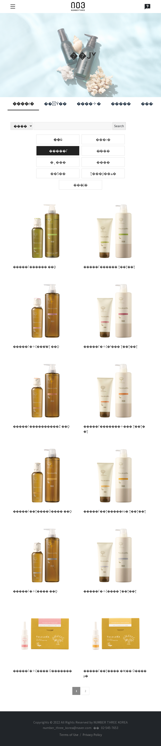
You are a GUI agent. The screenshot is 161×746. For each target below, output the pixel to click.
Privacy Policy (92, 735)
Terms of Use (68, 735)
